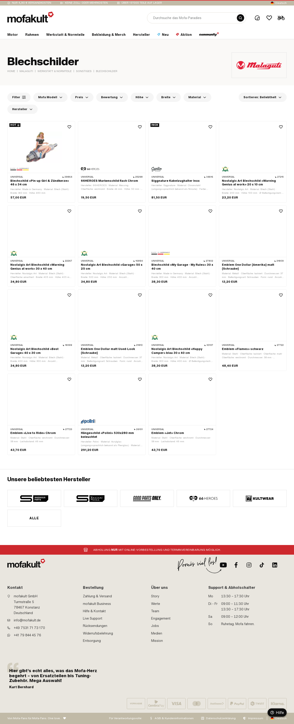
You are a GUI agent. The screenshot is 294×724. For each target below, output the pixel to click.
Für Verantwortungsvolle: (125, 718)
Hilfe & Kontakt (94, 611)
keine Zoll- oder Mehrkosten (86, 2)
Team (155, 611)
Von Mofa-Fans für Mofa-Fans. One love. (34, 718)
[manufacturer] (34, 498)
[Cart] (281, 17)
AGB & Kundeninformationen (174, 718)
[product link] (41, 161)
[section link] (13, 35)
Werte (155, 603)
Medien (156, 633)
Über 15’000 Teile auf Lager (142, 2)
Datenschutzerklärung (221, 718)
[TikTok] (261, 565)
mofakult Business (97, 603)
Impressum (255, 718)
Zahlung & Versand (97, 596)
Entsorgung (92, 640)
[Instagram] (249, 565)
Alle (34, 518)
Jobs (155, 625)
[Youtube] (223, 565)
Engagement (160, 618)
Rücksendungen (95, 625)
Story (155, 596)
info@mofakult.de (27, 620)
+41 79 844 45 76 (27, 635)
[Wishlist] (269, 17)
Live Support (92, 618)
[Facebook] (236, 565)
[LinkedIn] (274, 565)
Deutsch (281, 3)
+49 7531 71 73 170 (29, 628)
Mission (157, 640)
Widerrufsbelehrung (98, 633)
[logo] (30, 17)
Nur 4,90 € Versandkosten (31, 2)
